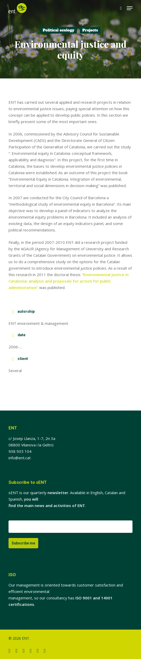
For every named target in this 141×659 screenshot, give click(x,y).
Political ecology (58, 30)
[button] (129, 8)
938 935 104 (20, 451)
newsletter (58, 492)
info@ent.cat (20, 457)
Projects (90, 30)
